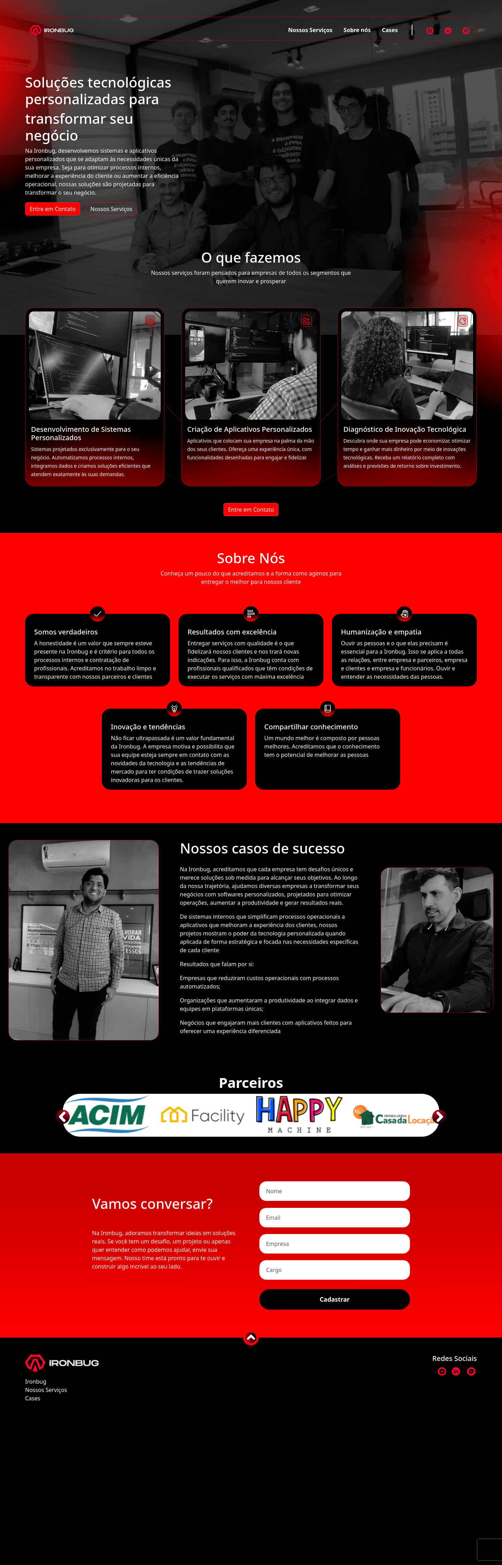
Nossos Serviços (310, 30)
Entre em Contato (53, 209)
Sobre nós (357, 30)
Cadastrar (335, 1445)
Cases (390, 30)
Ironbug (35, 1527)
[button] (67, 1105)
